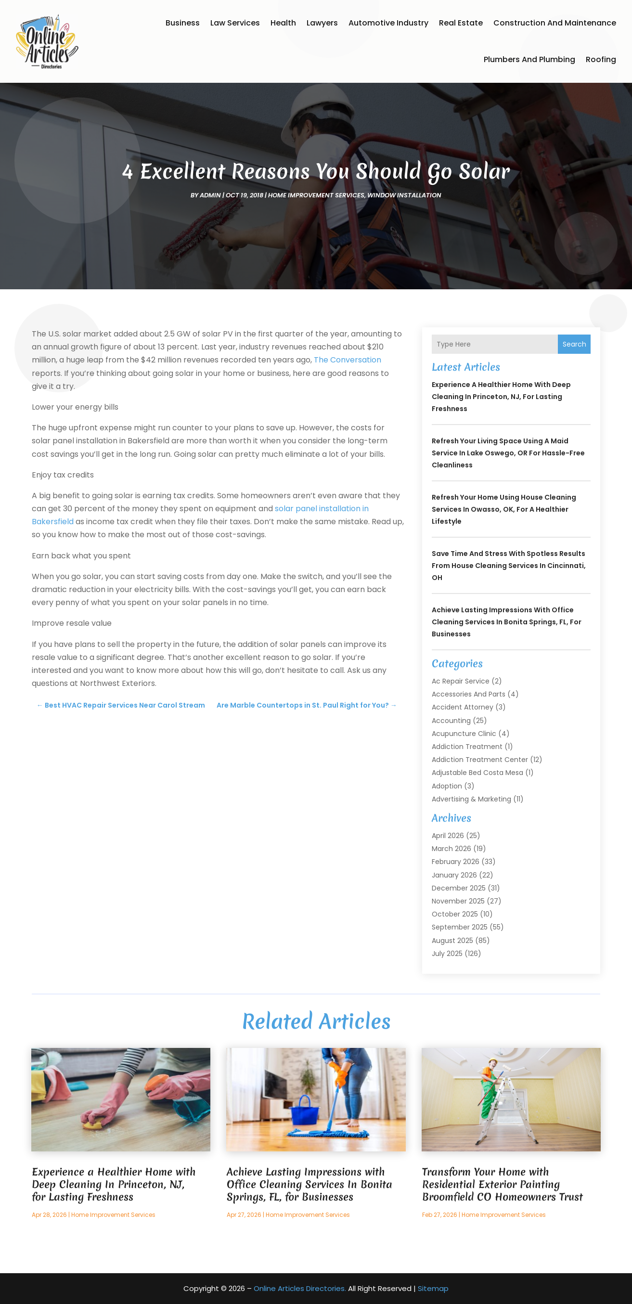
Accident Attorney (462, 707)
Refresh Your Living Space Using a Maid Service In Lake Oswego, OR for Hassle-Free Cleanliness (508, 453)
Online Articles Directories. (300, 1288)
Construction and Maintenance (554, 22)
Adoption (447, 786)
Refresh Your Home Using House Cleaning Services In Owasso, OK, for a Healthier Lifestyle (504, 509)
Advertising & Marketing (471, 799)
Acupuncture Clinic (464, 733)
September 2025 (460, 927)
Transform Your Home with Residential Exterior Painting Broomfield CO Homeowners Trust (502, 1184)
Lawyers (322, 22)
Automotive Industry (388, 22)
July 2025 (447, 953)
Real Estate (461, 22)
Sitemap (433, 1288)
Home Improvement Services (316, 195)
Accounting (451, 720)
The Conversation (347, 359)
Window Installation (404, 195)
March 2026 (451, 848)
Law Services (235, 22)
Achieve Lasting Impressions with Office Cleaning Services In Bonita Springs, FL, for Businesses (506, 622)
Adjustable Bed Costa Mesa (477, 772)
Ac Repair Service (461, 681)
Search (574, 344)
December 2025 (459, 888)
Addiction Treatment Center (480, 759)
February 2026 (455, 861)
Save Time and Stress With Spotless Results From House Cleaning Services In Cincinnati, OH (509, 565)
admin (210, 195)
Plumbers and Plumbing (529, 59)
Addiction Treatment (467, 746)
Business (183, 22)
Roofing (601, 59)
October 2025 (455, 914)
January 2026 (454, 875)
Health (283, 22)
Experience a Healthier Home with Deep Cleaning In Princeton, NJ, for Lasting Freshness (501, 396)
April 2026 (448, 835)
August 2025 (452, 940)
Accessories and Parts (468, 694)
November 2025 (458, 901)
